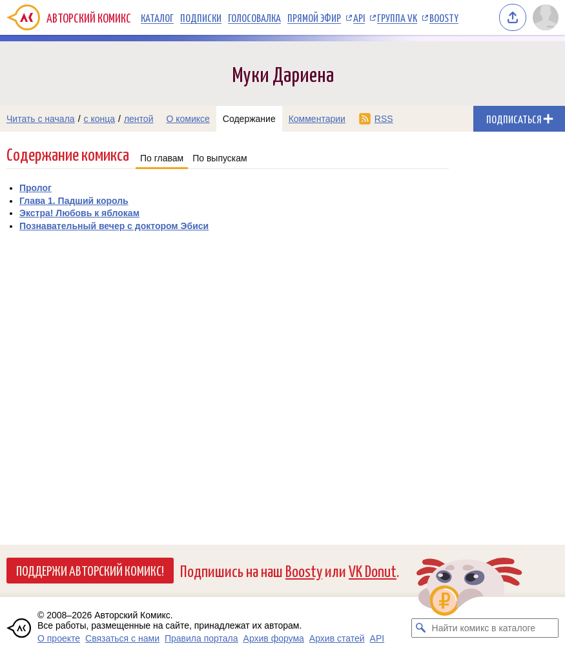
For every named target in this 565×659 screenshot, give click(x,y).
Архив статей (337, 638)
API (359, 17)
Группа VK (397, 17)
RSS (384, 119)
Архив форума (273, 638)
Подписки (200, 17)
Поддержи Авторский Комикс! (90, 570)
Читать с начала (40, 119)
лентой (139, 119)
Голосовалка (254, 17)
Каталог (157, 17)
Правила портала (201, 638)
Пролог (35, 188)
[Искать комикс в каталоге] (421, 628)
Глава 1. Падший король (73, 201)
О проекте (58, 638)
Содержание (249, 119)
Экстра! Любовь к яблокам (79, 213)
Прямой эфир (314, 17)
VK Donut (372, 570)
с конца (100, 119)
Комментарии (317, 119)
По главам (161, 158)
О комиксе (187, 119)
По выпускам (219, 158)
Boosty (443, 17)
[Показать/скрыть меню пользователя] (545, 17)
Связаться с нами (122, 638)
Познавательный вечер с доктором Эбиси (114, 226)
